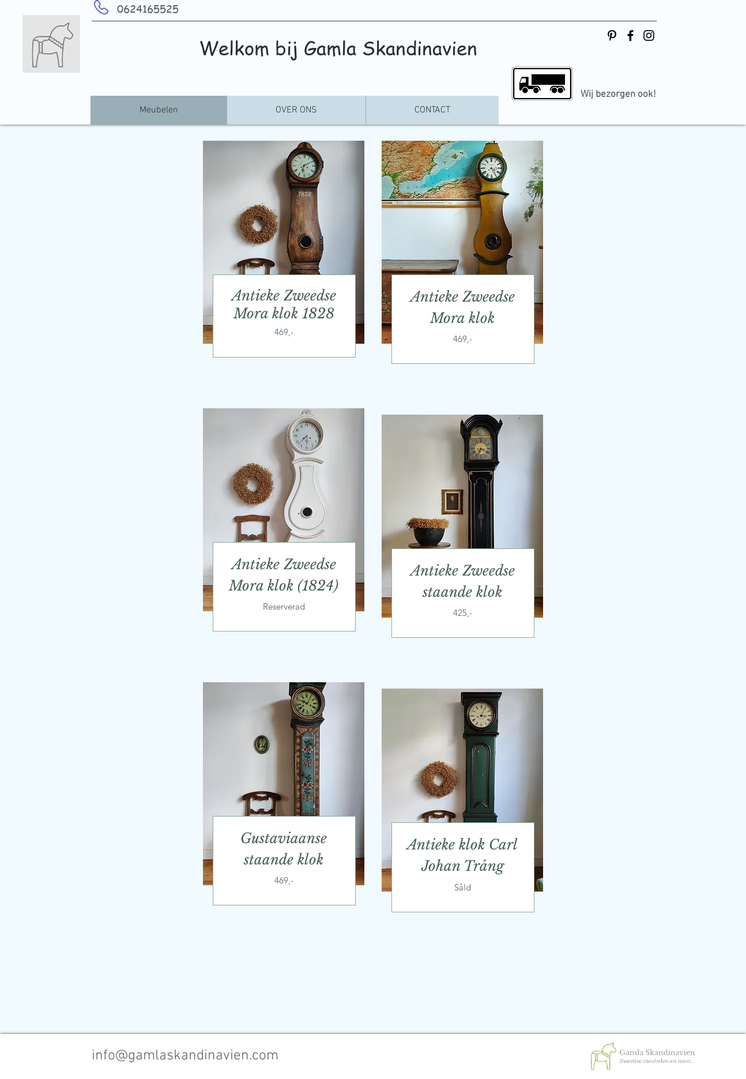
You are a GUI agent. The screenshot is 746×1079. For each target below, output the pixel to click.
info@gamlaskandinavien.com (185, 1056)
